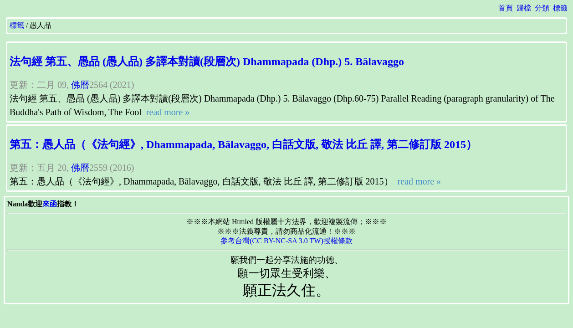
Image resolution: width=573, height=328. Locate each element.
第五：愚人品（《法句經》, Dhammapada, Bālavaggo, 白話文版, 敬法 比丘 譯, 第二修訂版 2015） (243, 144)
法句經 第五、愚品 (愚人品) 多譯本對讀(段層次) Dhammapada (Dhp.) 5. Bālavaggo (207, 61)
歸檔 (524, 8)
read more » (167, 112)
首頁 (505, 8)
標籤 (560, 8)
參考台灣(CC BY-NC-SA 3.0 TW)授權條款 (286, 241)
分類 (542, 8)
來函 (49, 204)
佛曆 (80, 85)
